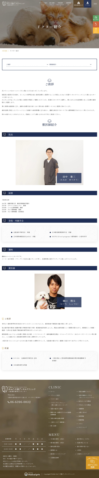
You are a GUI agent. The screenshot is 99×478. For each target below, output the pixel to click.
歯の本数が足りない (83, 446)
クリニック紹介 (43, 3)
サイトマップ (83, 427)
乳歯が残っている (82, 443)
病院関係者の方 (78, 5)
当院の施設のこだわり (87, 396)
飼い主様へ (53, 426)
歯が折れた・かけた (83, 439)
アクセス (87, 5)
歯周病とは (53, 450)
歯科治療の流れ (55, 446)
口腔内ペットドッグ (83, 454)
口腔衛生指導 (54, 458)
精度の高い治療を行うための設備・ (61, 413)
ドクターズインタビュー (59, 404)
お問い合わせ (83, 412)
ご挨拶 (8, 64)
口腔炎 (79, 450)
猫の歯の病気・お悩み (57, 443)
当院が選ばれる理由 (56, 409)
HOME (4, 51)
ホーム (52, 391)
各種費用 (68, 3)
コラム (81, 424)
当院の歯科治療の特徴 (57, 418)
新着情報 (81, 420)
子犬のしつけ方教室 (85, 405)
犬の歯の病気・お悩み (57, 439)
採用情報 (81, 416)
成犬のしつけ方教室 (85, 401)
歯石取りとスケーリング (57, 454)
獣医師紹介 (53, 64)
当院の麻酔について (85, 391)
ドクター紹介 (54, 399)
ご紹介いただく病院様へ (57, 422)
